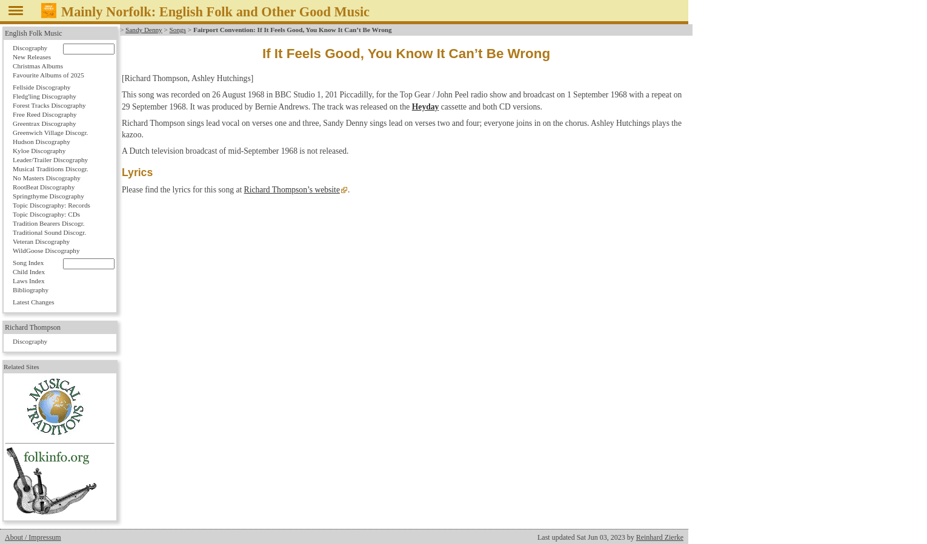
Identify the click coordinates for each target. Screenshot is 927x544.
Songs (178, 29)
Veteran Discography (41, 241)
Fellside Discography (41, 87)
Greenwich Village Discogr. (50, 132)
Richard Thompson (33, 327)
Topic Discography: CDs (46, 214)
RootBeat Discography (44, 187)
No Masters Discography (47, 178)
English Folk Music (33, 33)
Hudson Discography (41, 141)
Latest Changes (34, 302)
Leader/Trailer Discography (50, 159)
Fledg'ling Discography (44, 96)
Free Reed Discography (45, 114)
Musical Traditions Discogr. (50, 168)
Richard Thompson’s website (292, 189)
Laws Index (29, 280)
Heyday (425, 106)
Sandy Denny (143, 29)
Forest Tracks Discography (49, 105)
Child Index (29, 271)
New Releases (32, 57)
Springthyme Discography (48, 196)
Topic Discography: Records (51, 205)
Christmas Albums (38, 66)
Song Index (28, 262)
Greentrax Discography (44, 123)
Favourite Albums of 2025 (48, 75)
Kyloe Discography (39, 150)
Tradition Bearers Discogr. (49, 223)
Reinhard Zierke (659, 537)
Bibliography (30, 289)
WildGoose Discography (46, 250)
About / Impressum (33, 537)
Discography (30, 47)
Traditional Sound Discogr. (49, 232)
